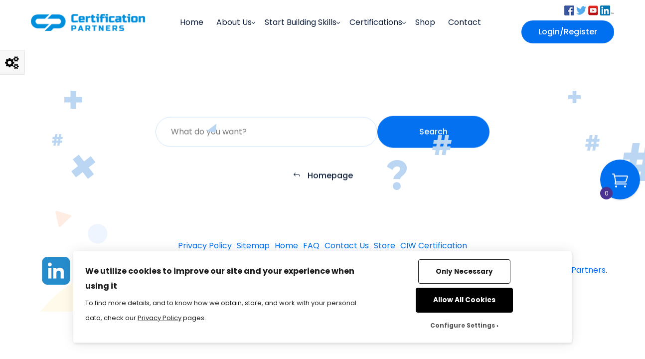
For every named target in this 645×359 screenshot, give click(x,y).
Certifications (375, 22)
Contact (464, 22)
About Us (234, 22)
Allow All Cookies (464, 300)
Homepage (323, 177)
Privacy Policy (159, 318)
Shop (425, 22)
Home (191, 22)
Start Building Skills (300, 22)
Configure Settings (462, 325)
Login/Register (567, 31)
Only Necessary (464, 271)
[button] (569, 9)
